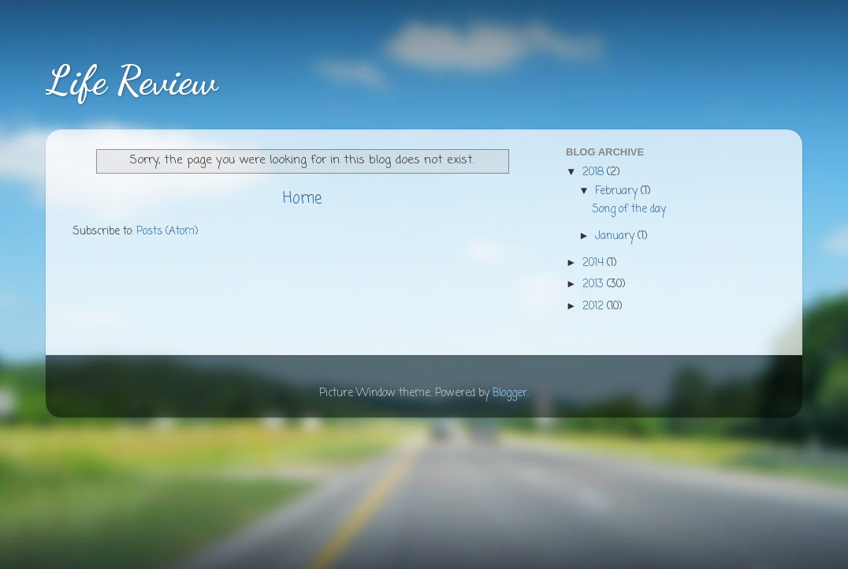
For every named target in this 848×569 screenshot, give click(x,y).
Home (302, 199)
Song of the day (629, 209)
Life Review (132, 80)
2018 (594, 172)
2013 (594, 284)
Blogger (510, 393)
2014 (594, 263)
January (616, 236)
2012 (594, 306)
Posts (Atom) (167, 231)
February (618, 191)
